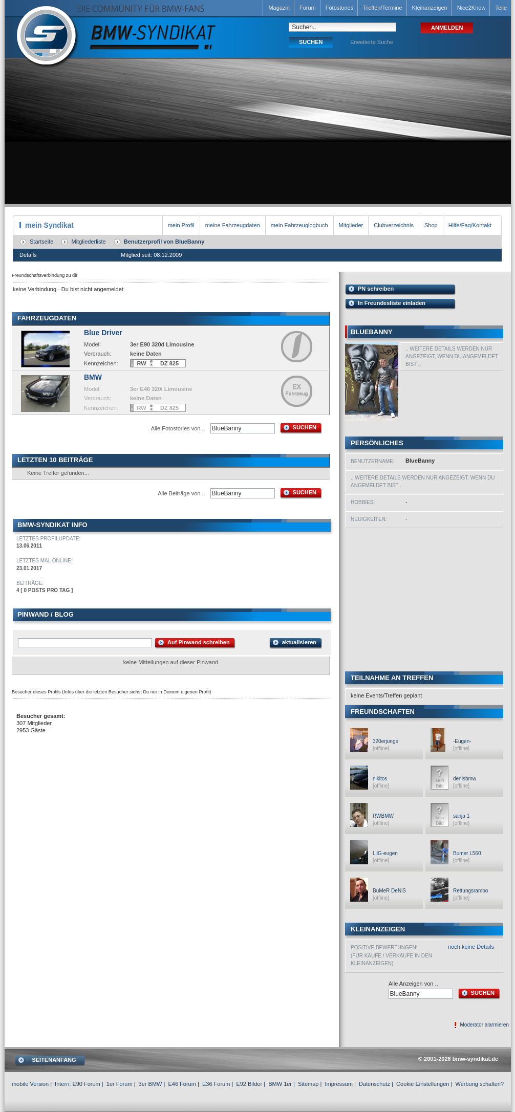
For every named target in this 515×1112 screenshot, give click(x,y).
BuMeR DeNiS (389, 890)
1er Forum (119, 1084)
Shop (431, 225)
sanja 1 (461, 816)
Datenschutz (374, 1084)
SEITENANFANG (54, 1060)
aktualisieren (299, 642)
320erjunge (385, 741)
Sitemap (308, 1084)
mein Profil (181, 225)
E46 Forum (182, 1084)
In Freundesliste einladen (391, 303)
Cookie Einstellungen (422, 1084)
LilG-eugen (385, 853)
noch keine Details (471, 947)
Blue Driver (103, 333)
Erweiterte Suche (371, 42)
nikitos (380, 778)
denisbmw (464, 778)
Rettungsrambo (470, 890)
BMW (93, 377)
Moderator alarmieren (484, 1025)
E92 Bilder (249, 1084)
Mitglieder (351, 225)
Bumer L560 (467, 853)
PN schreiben (376, 289)
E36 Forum (216, 1084)
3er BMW (150, 1084)
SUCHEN (304, 427)
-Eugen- (462, 741)
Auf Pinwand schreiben (198, 642)
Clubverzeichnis (394, 225)
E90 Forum (86, 1084)
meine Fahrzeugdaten (232, 225)
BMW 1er (280, 1084)
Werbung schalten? (479, 1084)
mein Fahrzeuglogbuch (299, 225)
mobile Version (30, 1084)
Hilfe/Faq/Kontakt (469, 225)
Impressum (338, 1084)
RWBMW (383, 816)
